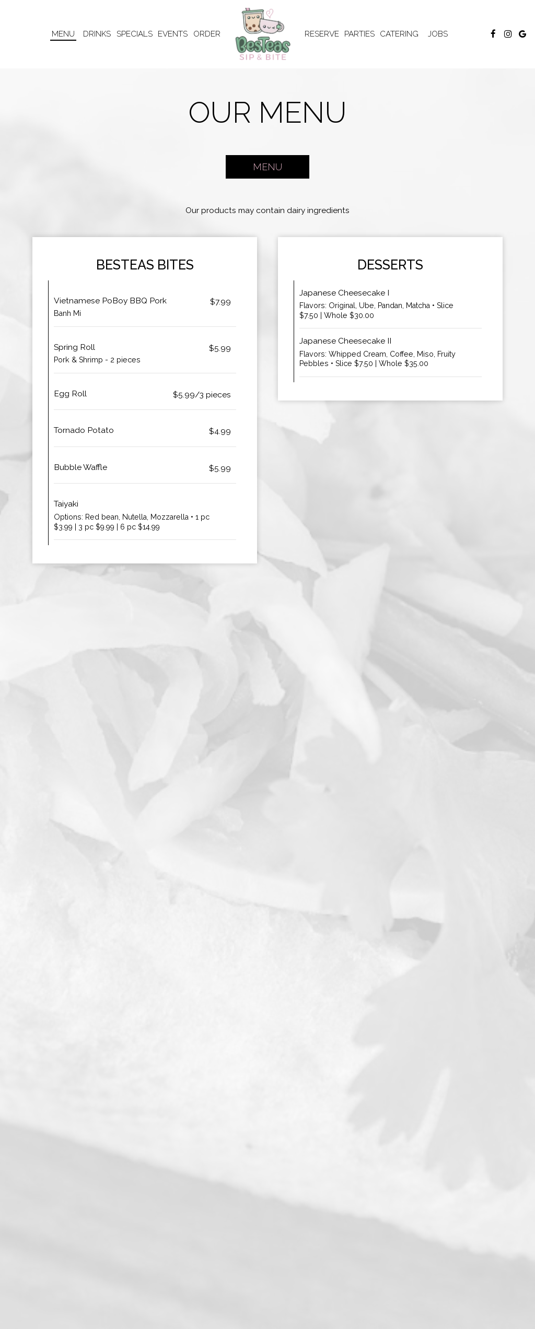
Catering (399, 34)
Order (206, 34)
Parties (359, 34)
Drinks (97, 34)
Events (173, 34)
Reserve (322, 34)
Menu (63, 34)
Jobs (438, 34)
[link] (263, 34)
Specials (135, 34)
